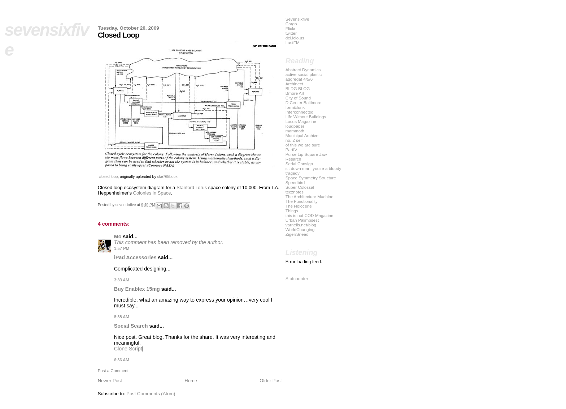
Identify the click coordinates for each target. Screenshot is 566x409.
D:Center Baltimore (304, 102)
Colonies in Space (152, 193)
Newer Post (110, 380)
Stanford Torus (192, 187)
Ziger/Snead (297, 234)
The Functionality (302, 201)
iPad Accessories (135, 257)
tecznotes (295, 191)
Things (292, 210)
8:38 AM (121, 317)
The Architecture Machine (310, 196)
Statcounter (297, 278)
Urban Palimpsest (302, 220)
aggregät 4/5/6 (299, 79)
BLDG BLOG (298, 88)
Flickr (291, 28)
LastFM (293, 42)
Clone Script (128, 349)
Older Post (271, 380)
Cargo (291, 23)
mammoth (295, 130)
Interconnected (300, 112)
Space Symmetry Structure (311, 177)
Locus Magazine (301, 121)
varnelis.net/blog (301, 224)
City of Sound (298, 97)
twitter (291, 33)
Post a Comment (113, 370)
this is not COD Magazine (310, 215)
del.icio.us (295, 37)
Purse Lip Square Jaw (306, 154)
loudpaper (295, 126)
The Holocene (299, 206)
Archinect (294, 83)
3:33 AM (121, 280)
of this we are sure (303, 144)
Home (190, 380)
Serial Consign (299, 163)
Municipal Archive (302, 135)
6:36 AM (121, 360)
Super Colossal (300, 187)
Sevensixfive (297, 19)
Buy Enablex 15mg (137, 289)
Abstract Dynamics (303, 69)
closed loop (108, 177)
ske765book (167, 177)
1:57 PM (122, 248)
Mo (118, 236)
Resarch (293, 159)
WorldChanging (300, 229)
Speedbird (295, 182)
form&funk (295, 107)
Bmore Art (295, 93)
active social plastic (304, 74)
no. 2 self (294, 140)
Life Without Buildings (306, 116)
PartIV (291, 149)
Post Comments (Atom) (150, 393)
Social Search (131, 326)
